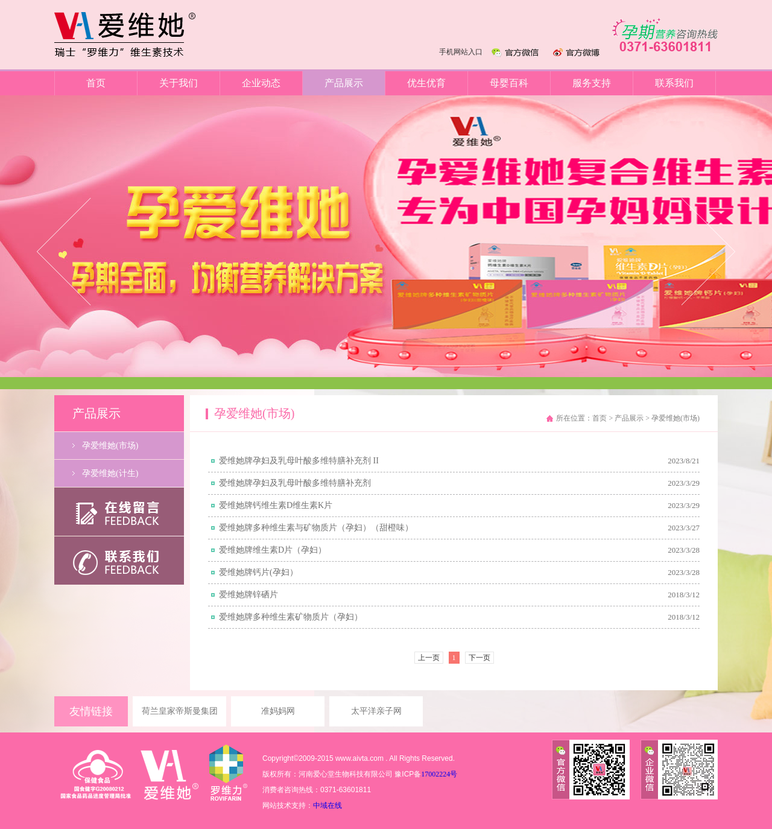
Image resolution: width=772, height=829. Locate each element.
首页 (96, 83)
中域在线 (327, 805)
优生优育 (426, 83)
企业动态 (261, 83)
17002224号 (439, 774)
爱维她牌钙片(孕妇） (258, 572)
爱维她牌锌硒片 (248, 594)
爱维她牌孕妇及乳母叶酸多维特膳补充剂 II (299, 460)
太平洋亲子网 (376, 711)
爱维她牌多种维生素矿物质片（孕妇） (290, 616)
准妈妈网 (278, 711)
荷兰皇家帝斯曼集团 (180, 711)
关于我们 (178, 83)
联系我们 (674, 83)
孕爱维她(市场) (110, 445)
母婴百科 (509, 83)
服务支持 (591, 83)
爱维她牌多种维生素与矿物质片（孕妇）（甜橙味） (316, 527)
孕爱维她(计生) (110, 473)
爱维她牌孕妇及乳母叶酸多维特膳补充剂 (295, 483)
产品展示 (343, 83)
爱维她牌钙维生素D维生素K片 (275, 505)
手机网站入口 (460, 52)
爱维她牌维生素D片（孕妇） (272, 549)
